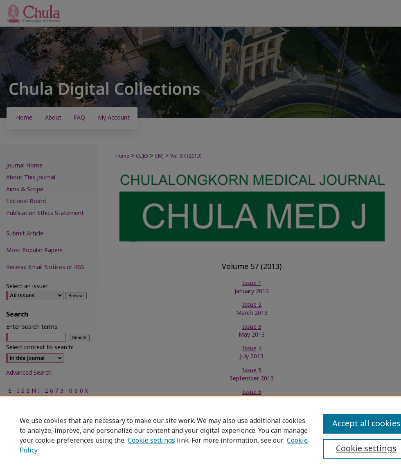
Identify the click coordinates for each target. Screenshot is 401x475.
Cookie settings (151, 441)
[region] (200, 435)
